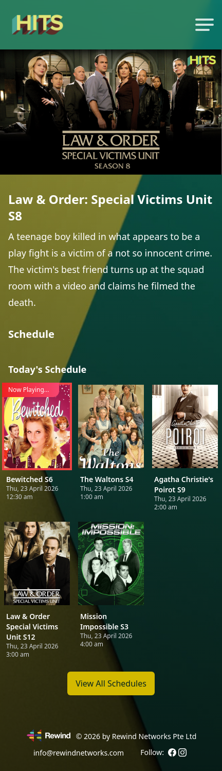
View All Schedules (111, 683)
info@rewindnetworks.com (78, 753)
